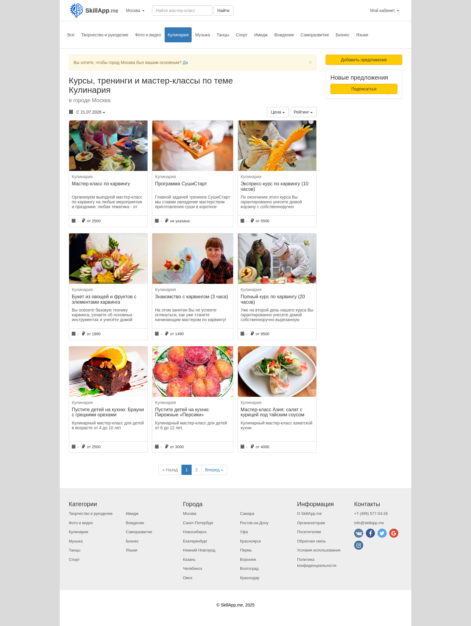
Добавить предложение (364, 59)
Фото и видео (148, 34)
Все (70, 34)
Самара (247, 513)
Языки (362, 34)
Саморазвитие (315, 34)
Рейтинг (303, 112)
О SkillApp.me (309, 513)
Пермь (246, 550)
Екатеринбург (195, 541)
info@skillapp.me (369, 523)
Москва (189, 513)
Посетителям (309, 532)
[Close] (310, 62)
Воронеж (248, 559)
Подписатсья (364, 89)
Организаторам (311, 523)
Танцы (223, 34)
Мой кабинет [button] (384, 10)
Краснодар (250, 578)
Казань (189, 559)
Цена (278, 112)
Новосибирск (195, 532)
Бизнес (342, 34)
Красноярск (250, 541)
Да (185, 62)
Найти (223, 10)
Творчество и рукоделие (104, 34)
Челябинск (192, 568)
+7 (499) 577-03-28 (371, 513)
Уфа (244, 532)
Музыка (202, 34)
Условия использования (318, 550)
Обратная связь (311, 541)
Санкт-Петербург (198, 523)
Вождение (284, 34)
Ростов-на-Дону (254, 523)
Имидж (261, 34)
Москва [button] (135, 10)
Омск (187, 578)
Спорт (242, 34)
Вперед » (214, 469)
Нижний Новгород (199, 550)
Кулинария (178, 34)
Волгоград (249, 568)
